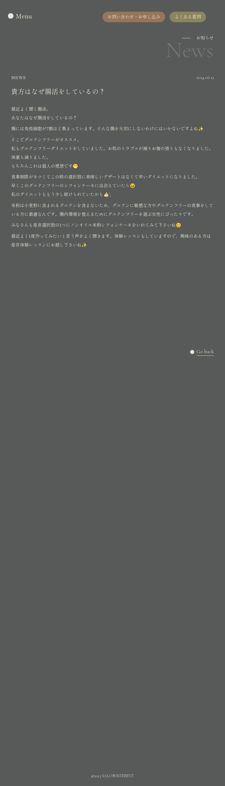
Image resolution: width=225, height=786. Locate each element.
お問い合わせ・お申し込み (134, 16)
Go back (205, 352)
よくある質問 (188, 16)
